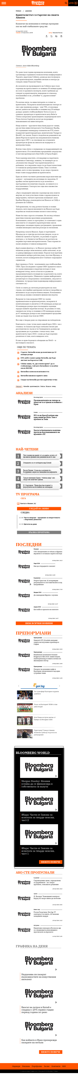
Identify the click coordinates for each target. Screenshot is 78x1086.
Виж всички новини (39, 623)
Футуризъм (36, 925)
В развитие (37, 578)
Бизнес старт (37, 909)
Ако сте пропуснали (35, 872)
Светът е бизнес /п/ (26, 504)
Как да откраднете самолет (44, 566)
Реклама (26, 1066)
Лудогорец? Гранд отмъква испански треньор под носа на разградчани (37, 733)
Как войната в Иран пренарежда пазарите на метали (39, 1041)
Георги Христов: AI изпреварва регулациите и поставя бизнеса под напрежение (48, 583)
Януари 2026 (37, 592)
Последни (29, 544)
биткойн (26, 386)
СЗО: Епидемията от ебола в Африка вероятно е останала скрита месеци (48, 553)
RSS (64, 1066)
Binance (48, 386)
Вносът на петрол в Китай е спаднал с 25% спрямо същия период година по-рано (37, 1009)
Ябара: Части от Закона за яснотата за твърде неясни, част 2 (37, 817)
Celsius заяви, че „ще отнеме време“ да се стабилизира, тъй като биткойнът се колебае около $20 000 (39, 366)
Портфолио (37, 1066)
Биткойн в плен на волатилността (35, 372)
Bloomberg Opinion (38, 397)
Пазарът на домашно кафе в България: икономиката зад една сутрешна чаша (47, 671)
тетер (54, 386)
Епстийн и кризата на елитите (46, 610)
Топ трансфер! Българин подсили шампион (38, 694)
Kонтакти (56, 1066)
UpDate (35, 893)
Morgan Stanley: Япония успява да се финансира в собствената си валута (37, 783)
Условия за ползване (25, 1071)
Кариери (16, 1066)
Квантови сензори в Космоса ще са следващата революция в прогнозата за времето (47, 930)
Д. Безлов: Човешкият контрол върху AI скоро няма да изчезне (47, 897)
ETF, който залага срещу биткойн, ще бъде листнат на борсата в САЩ (38, 359)
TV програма (27, 494)
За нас (47, 1066)
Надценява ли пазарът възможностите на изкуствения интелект (38, 977)
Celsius (42, 386)
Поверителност (34, 1071)
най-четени (27, 449)
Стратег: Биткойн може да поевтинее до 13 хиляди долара (38, 353)
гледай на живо (39, 508)
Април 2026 (37, 607)
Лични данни (41, 1071)
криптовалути (34, 386)
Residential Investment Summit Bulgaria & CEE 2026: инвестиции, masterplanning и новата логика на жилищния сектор (47, 658)
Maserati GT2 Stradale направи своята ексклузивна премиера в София (46, 642)
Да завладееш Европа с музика (46, 595)
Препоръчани (33, 633)
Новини (36, 412)
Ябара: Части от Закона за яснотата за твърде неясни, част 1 (37, 850)
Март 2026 (37, 563)
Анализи (24, 393)
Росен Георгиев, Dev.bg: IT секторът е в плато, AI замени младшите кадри (46, 914)
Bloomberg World (33, 752)
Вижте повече (50, 862)
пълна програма (39, 532)
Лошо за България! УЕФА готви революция (37, 707)
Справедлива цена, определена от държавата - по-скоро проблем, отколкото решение (47, 882)
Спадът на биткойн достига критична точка (39, 380)
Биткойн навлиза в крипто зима (34, 376)
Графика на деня (32, 946)
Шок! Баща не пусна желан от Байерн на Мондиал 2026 (36, 720)
